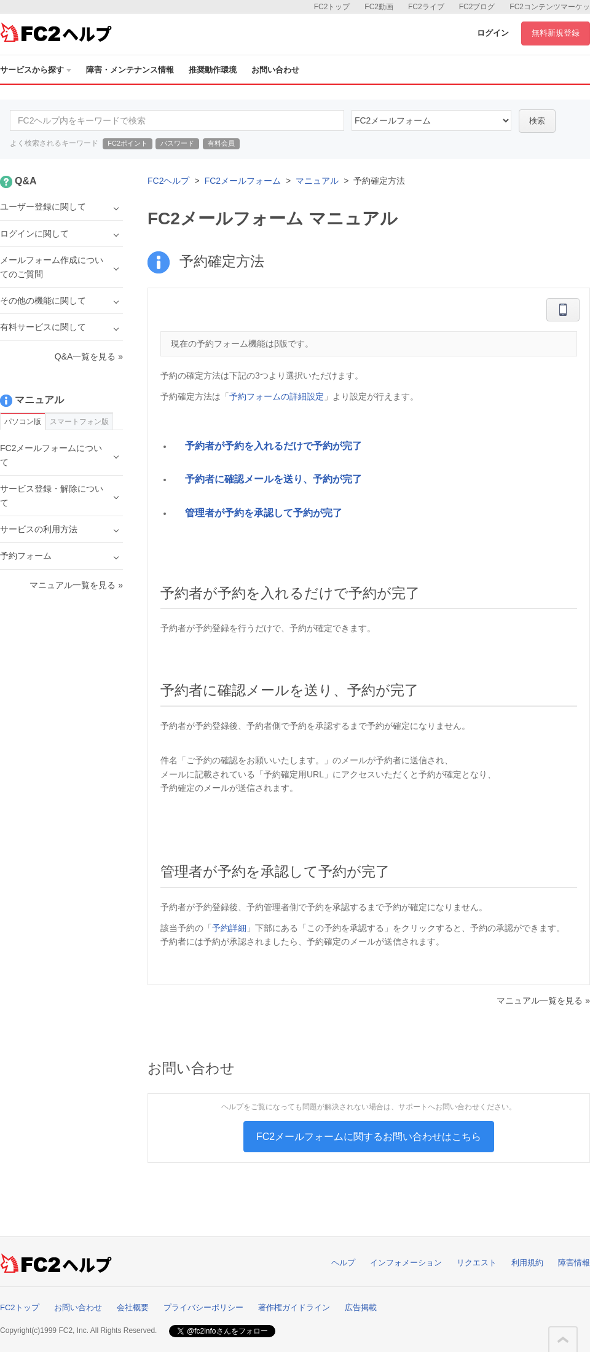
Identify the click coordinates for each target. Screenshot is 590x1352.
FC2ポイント (128, 143)
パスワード (177, 143)
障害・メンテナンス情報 (130, 69)
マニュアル (317, 181)
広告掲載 (361, 1307)
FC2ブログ (477, 6)
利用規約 (527, 1262)
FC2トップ (332, 6)
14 (431, 120)
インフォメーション (406, 1262)
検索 (537, 120)
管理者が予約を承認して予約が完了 (263, 513)
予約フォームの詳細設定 (276, 396)
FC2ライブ (426, 6)
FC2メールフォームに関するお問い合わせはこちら (368, 1136)
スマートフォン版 (79, 421)
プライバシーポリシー (203, 1307)
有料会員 (221, 143)
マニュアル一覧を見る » (543, 1000)
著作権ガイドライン (294, 1307)
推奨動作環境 (213, 69)
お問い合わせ (275, 69)
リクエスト (477, 1262)
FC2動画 (378, 6)
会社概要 (133, 1307)
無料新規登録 (556, 32)
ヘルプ (343, 1262)
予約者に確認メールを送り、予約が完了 (273, 479)
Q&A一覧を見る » (89, 356)
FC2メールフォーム (243, 181)
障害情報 (574, 1262)
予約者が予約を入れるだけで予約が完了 (273, 446)
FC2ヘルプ (168, 181)
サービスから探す (35, 69)
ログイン (493, 32)
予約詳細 (229, 928)
